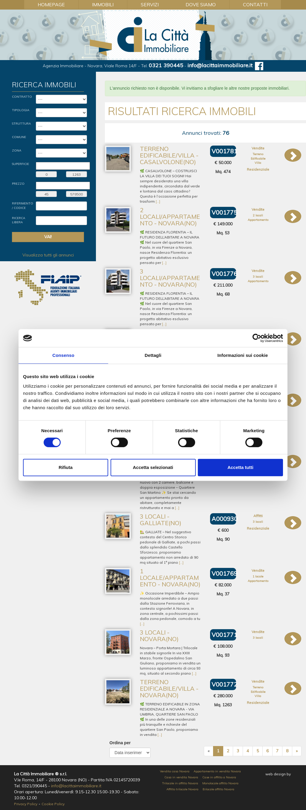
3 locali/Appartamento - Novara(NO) (170, 278)
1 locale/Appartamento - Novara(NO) (170, 577)
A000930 (225, 518)
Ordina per (120, 742)
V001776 (224, 273)
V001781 (224, 151)
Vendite (258, 148)
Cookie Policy (53, 804)
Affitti (258, 515)
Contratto (22, 97)
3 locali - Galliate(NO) (160, 520)
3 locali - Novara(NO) (159, 636)
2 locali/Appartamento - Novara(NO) (170, 216)
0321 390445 (166, 65)
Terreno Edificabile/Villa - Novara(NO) (169, 688)
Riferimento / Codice (22, 205)
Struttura (21, 124)
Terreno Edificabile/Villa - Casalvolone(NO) (169, 155)
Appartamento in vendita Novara (217, 771)
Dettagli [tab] (153, 355)
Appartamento (258, 220)
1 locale (258, 576)
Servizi (150, 4)
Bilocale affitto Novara (218, 789)
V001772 (224, 684)
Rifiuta (66, 467)
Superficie (20, 164)
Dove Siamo (201, 4)
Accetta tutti (240, 467)
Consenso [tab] (63, 355)
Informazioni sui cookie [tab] (243, 355)
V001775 (224, 212)
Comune (19, 137)
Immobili (103, 4)
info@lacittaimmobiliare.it (220, 65)
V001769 (224, 573)
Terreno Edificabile (258, 156)
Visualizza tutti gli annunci (48, 255)
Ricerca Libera (18, 220)
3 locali (258, 277)
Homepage (51, 4)
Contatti (255, 4)
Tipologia (20, 110)
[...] (158, 201)
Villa (258, 163)
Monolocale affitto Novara (220, 783)
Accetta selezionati (153, 467)
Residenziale (258, 169)
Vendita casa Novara (174, 771)
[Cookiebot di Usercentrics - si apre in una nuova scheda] (257, 338)
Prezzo (18, 184)
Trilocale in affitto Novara (180, 783)
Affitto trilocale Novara (182, 789)
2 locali (258, 215)
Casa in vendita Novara (181, 777)
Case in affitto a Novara (219, 777)
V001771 (224, 634)
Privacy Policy (25, 804)
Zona (16, 150)
